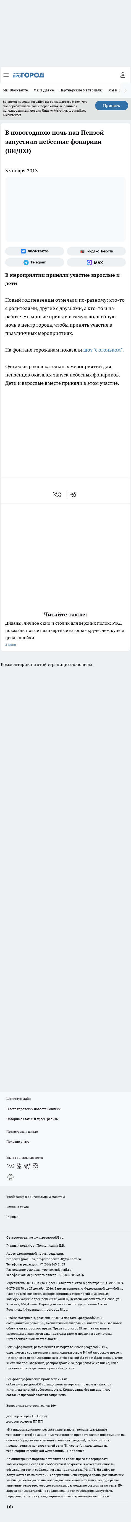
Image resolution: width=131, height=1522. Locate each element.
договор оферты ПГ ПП (24, 1421)
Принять (111, 105)
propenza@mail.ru (20, 1259)
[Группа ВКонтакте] (34, 251)
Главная (12, 1216)
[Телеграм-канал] (34, 262)
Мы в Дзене (43, 90)
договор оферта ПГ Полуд (26, 1416)
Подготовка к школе (22, 1131)
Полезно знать (17, 1141)
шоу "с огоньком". (103, 350)
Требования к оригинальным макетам (35, 1197)
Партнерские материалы (81, 90)
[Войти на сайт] (122, 75)
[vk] (58, 494)
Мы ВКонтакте (15, 90)
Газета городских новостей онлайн (33, 1109)
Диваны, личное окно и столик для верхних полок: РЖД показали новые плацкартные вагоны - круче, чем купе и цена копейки (65, 634)
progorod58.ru (90, 1318)
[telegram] (75, 494)
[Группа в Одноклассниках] (19, 1166)
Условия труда (17, 1207)
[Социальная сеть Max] (96, 262)
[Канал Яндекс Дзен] (35, 1166)
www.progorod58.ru (49, 1237)
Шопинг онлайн (18, 1098)
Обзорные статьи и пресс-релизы (32, 1119)
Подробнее (75, 1451)
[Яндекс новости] (96, 251)
